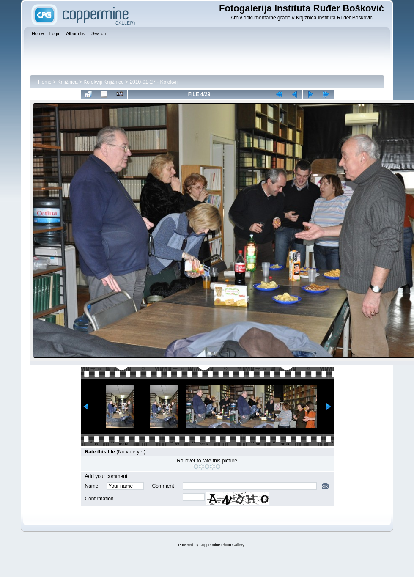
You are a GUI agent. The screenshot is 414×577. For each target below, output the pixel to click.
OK (325, 486)
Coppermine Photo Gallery (221, 545)
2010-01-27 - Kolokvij (153, 82)
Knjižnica (68, 82)
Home (45, 82)
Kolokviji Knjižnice (103, 82)
